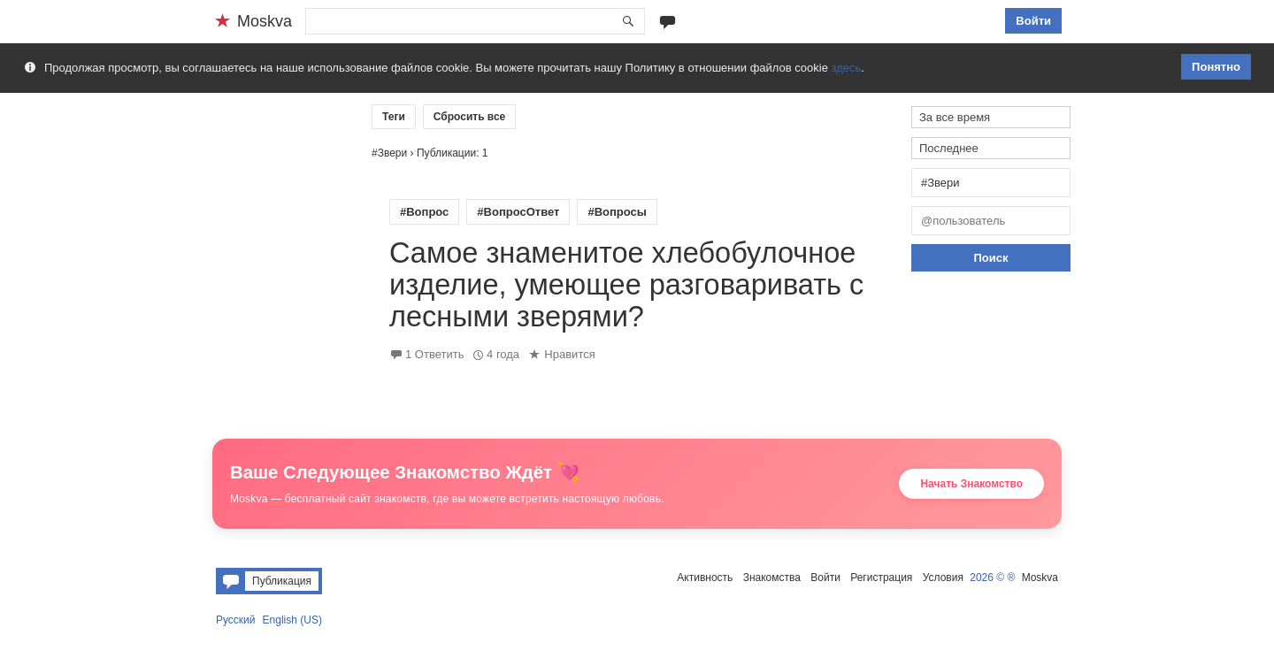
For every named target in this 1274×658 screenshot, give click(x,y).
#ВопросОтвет (518, 211)
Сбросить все (470, 117)
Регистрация (881, 577)
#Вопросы (616, 211)
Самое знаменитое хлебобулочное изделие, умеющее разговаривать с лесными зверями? (626, 285)
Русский (236, 620)
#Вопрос (424, 211)
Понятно (1216, 66)
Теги (393, 117)
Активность (705, 577)
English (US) (292, 620)
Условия (943, 577)
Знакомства (772, 577)
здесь (847, 67)
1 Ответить (434, 354)
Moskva (1040, 577)
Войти (1033, 20)
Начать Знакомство (971, 484)
